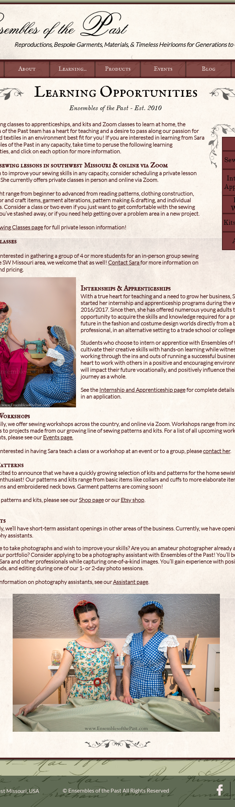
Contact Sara (124, 262)
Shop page (91, 499)
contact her (216, 451)
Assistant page (130, 581)
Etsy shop (132, 499)
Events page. (58, 437)
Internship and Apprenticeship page (142, 389)
